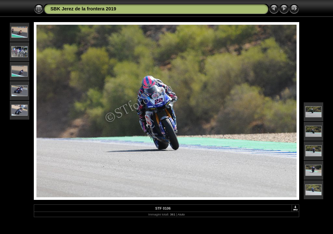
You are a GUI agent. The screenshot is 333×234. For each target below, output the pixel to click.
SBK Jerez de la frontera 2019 (83, 8)
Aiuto (181, 214)
